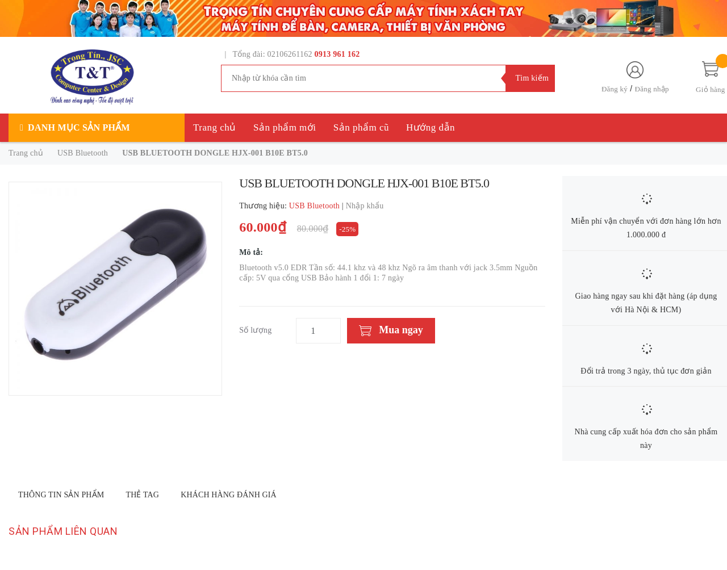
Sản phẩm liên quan (63, 531)
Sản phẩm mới (284, 127)
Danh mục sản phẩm (79, 127)
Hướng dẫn (430, 127)
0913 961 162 (337, 54)
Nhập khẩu (365, 206)
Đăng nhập (652, 89)
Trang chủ (214, 127)
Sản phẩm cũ (361, 127)
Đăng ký (614, 89)
